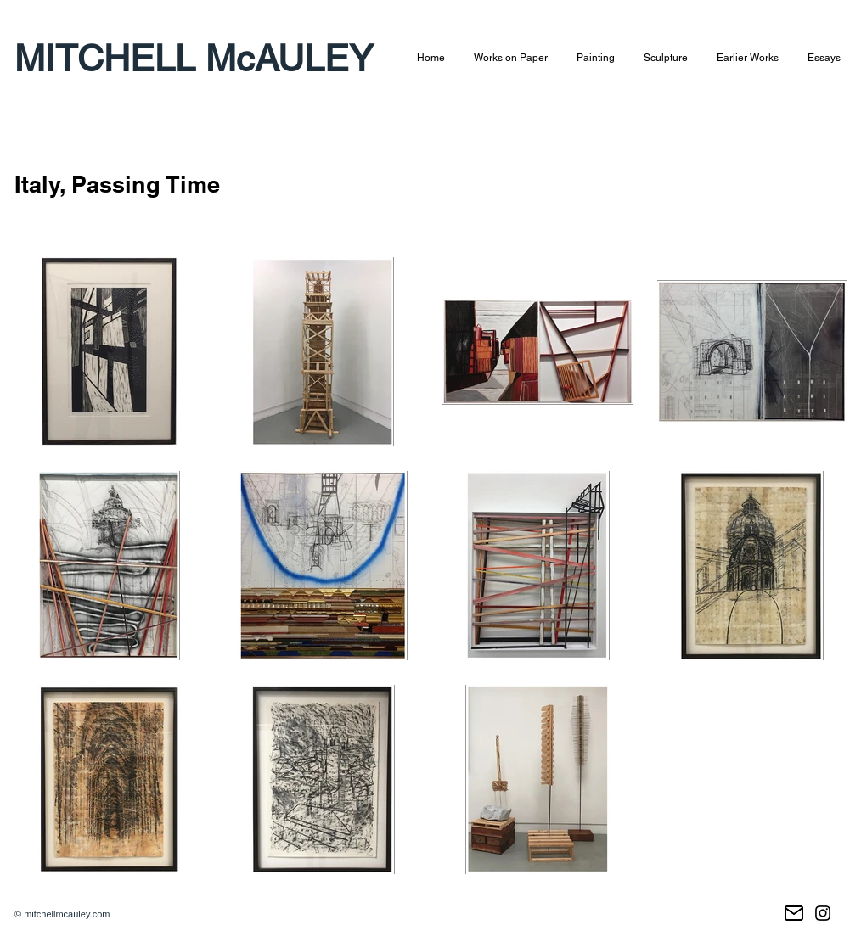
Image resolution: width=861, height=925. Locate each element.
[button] (510, 58)
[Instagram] (823, 913)
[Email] (794, 913)
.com (100, 914)
